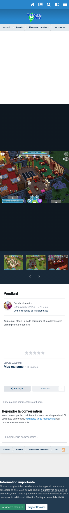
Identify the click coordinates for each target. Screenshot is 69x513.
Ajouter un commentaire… (21, 437)
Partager (17, 388)
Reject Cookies (36, 507)
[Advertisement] (34, 69)
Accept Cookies (12, 507)
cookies (28, 486)
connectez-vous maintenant (40, 418)
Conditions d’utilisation (23, 497)
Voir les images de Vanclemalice (31, 310)
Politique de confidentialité (50, 497)
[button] (30, 276)
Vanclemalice (25, 303)
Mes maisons (14, 367)
